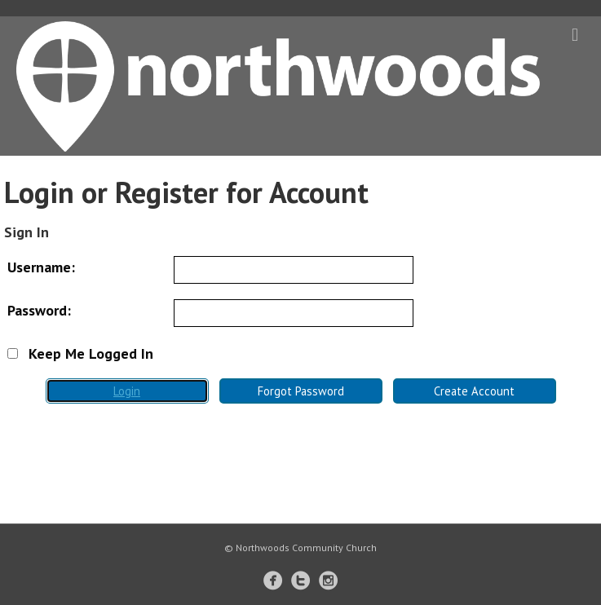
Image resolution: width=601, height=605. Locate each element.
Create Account (474, 391)
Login (126, 391)
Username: (41, 267)
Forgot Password (301, 391)
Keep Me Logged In (80, 353)
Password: (39, 310)
